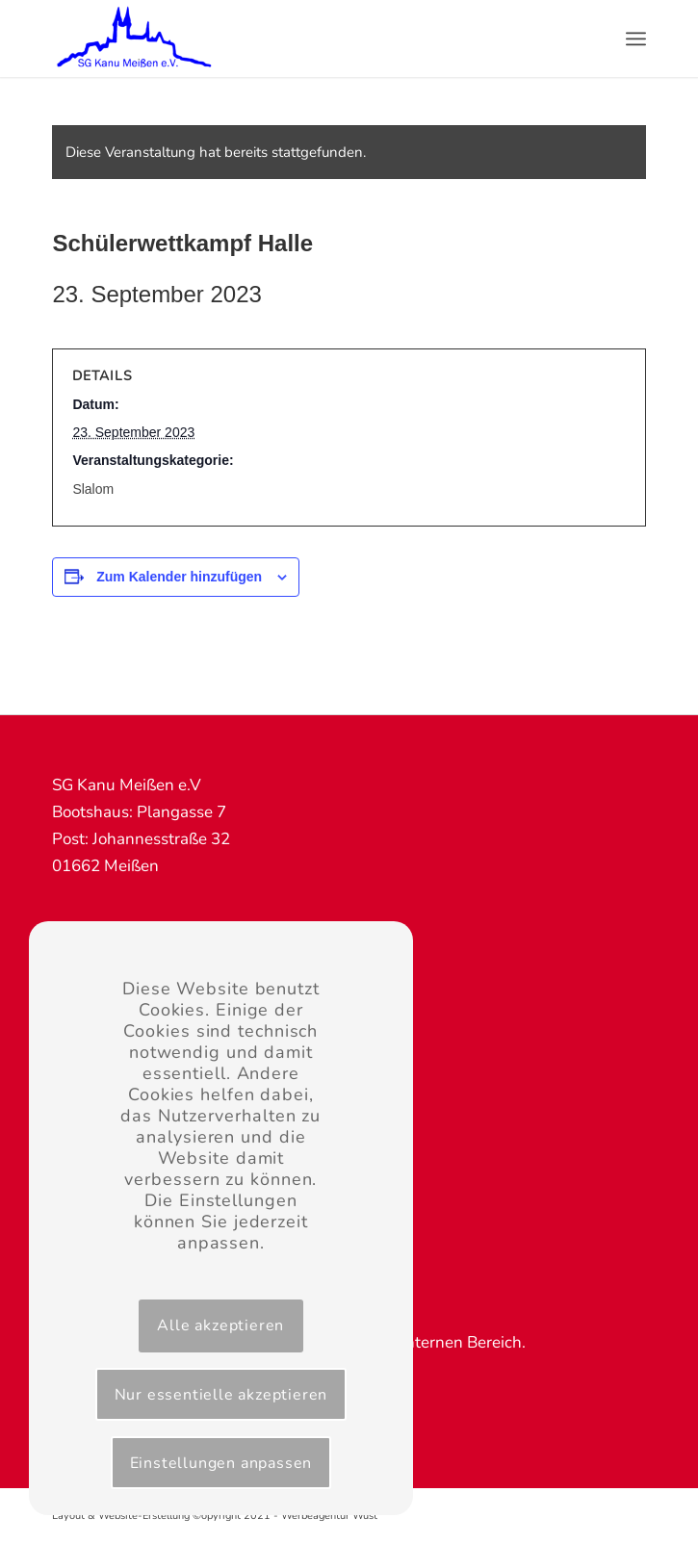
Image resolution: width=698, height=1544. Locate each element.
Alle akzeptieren (220, 1325)
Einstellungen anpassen (221, 1463)
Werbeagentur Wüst (329, 1515)
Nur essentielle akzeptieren (221, 1394)
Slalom (93, 489)
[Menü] (636, 38)
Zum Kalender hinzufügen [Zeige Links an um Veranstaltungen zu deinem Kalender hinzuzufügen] (179, 576)
